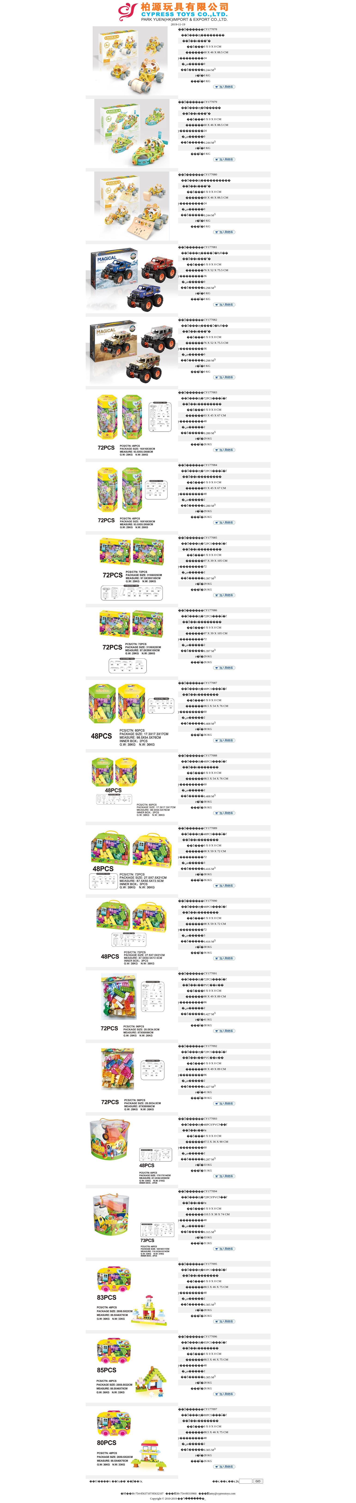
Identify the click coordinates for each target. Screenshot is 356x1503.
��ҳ (231, 1481)
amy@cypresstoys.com (222, 1493)
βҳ (237, 1481)
